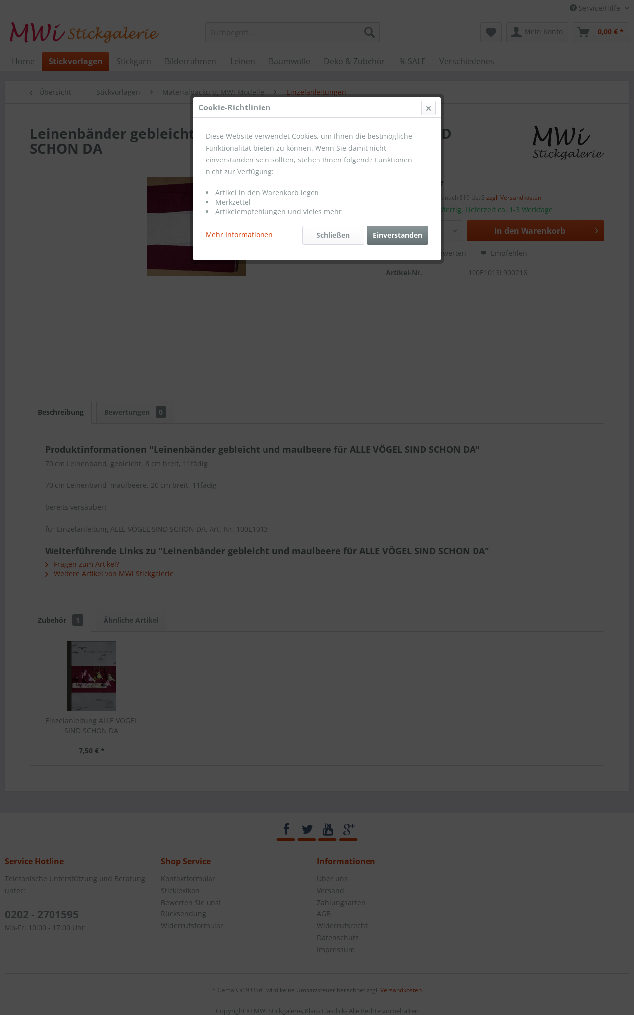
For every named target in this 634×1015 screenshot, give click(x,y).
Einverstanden (397, 235)
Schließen (333, 235)
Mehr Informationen (239, 234)
